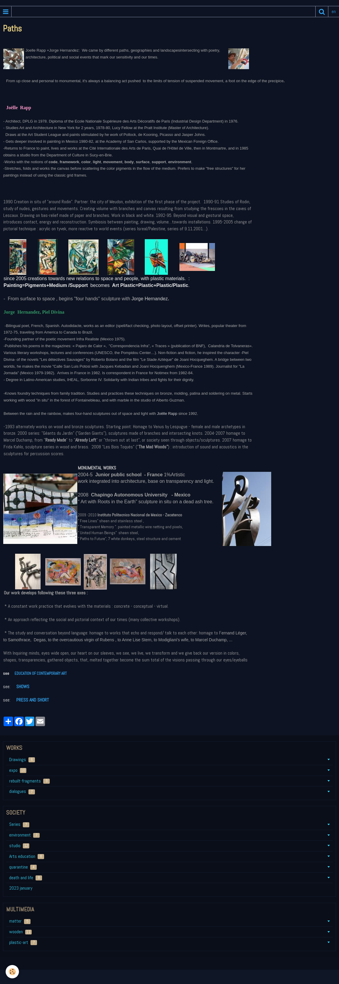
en (334, 11)
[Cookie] (12, 971)
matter (19, 921)
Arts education (26, 856)
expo (17, 770)
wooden (20, 932)
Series (19, 824)
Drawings (22, 759)
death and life (25, 878)
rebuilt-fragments (29, 781)
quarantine (23, 867)
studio (19, 845)
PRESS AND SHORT (32, 700)
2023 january (20, 888)
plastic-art (23, 942)
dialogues (22, 791)
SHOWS (22, 686)
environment (24, 835)
